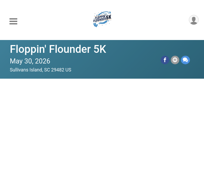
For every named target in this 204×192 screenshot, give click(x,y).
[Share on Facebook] (165, 60)
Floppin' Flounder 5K (58, 49)
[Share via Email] (175, 60)
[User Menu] (194, 20)
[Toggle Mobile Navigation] (13, 21)
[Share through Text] (185, 60)
